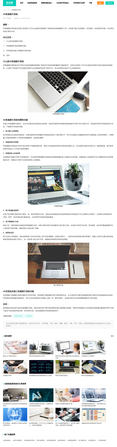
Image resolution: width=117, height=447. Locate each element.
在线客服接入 (7, 440)
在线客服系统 (32, 3)
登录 (100, 3)
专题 (8, 10)
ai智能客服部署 (72, 440)
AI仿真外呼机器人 (62, 3)
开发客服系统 (102, 440)
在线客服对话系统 (29, 440)
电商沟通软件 (62, 440)
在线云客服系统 (17, 440)
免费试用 (110, 3)
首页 (21, 3)
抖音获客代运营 (79, 3)
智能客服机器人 (46, 3)
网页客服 (29, 316)
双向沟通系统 (40, 440)
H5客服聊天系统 (16, 10)
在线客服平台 (92, 440)
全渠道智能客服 (51, 440)
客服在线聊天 (18, 316)
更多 (112, 336)
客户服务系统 (82, 440)
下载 (90, 3)
